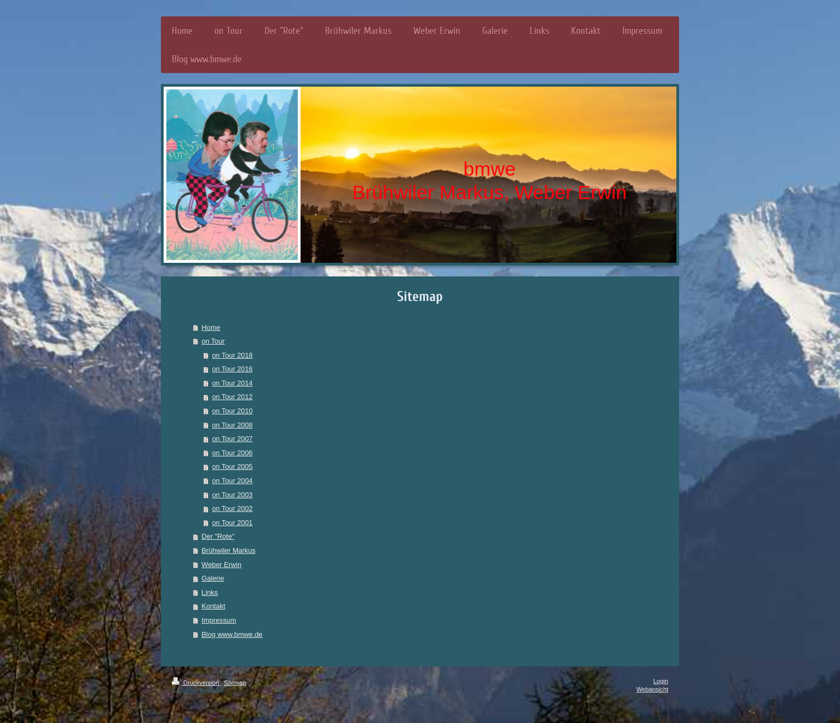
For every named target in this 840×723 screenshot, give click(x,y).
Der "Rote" (218, 536)
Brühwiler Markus (229, 550)
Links (210, 592)
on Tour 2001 (232, 523)
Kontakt (213, 606)
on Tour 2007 (232, 439)
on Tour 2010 (232, 411)
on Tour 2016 (232, 369)
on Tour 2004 (232, 481)
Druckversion (196, 682)
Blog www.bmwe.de (232, 634)
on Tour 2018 (232, 355)
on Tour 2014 (232, 383)
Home (211, 327)
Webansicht (652, 689)
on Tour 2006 (232, 453)
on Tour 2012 (232, 397)
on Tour (213, 341)
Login (660, 681)
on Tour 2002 (232, 508)
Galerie (213, 578)
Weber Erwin (222, 565)
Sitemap (235, 682)
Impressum (219, 620)
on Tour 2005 (232, 466)
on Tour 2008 (232, 425)
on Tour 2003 (232, 495)
